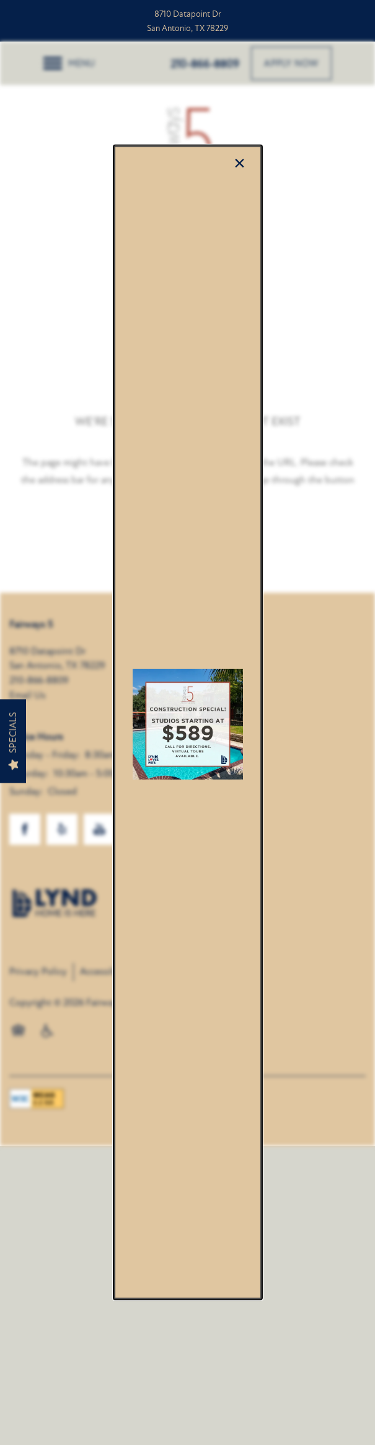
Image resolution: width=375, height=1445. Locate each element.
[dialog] (188, 722)
